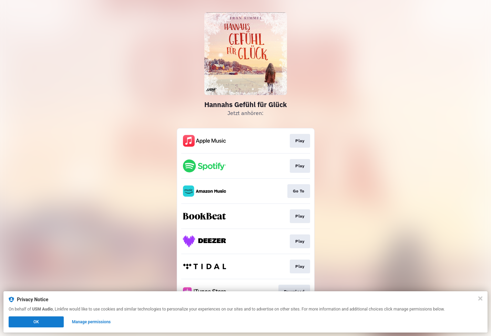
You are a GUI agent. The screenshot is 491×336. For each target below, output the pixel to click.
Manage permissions (91, 321)
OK (36, 321)
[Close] (480, 298)
